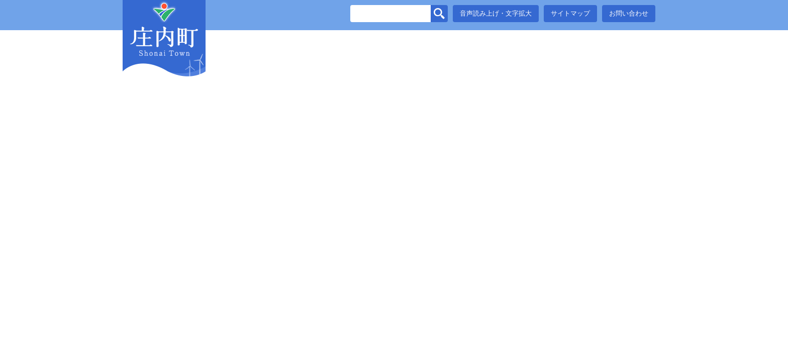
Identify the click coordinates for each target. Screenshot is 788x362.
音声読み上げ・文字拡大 (496, 13)
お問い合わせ (628, 13)
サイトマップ (570, 13)
